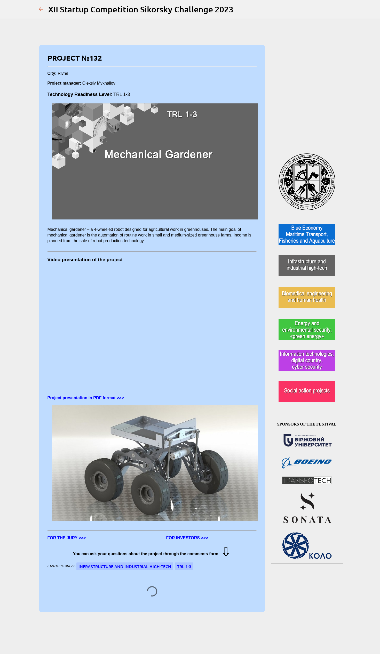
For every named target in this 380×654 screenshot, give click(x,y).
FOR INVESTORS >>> (187, 538)
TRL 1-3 (184, 566)
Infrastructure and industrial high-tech (124, 566)
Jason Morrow (201, 636)
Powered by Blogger (190, 625)
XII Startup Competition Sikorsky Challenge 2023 (140, 9)
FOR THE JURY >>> (68, 538)
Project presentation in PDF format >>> (86, 398)
